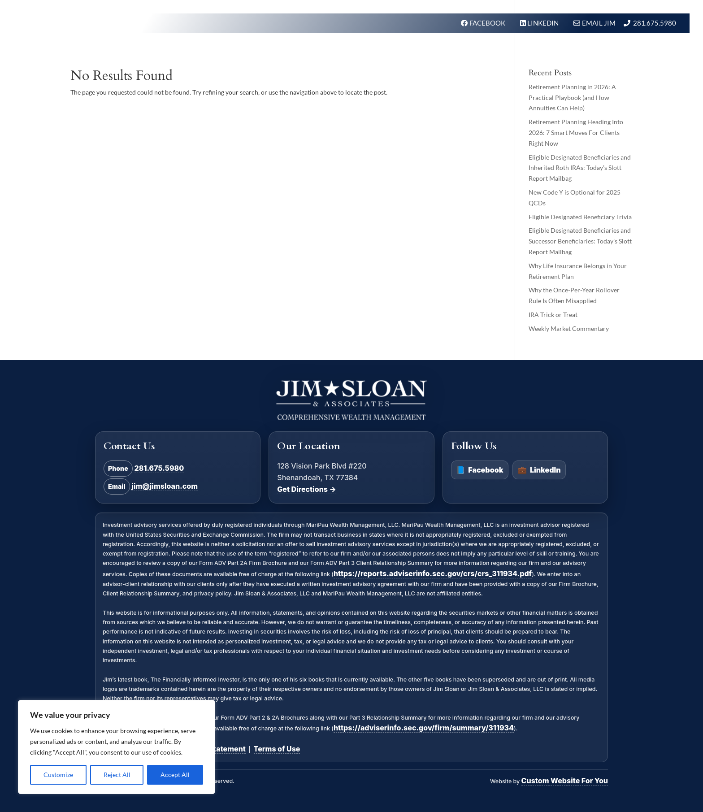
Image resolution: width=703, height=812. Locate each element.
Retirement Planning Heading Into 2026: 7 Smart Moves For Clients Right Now (576, 132)
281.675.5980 (654, 23)
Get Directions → (306, 489)
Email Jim (599, 23)
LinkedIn (539, 470)
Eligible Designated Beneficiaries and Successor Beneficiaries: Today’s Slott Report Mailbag (580, 241)
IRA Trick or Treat (553, 314)
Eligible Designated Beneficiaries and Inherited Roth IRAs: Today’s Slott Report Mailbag (580, 167)
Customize (58, 774)
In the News (528, 51)
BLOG (573, 51)
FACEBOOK (488, 23)
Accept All (175, 774)
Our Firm (428, 51)
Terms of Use (277, 748)
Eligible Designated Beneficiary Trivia (580, 217)
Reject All (117, 774)
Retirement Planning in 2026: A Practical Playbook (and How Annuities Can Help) (572, 97)
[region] (116, 747)
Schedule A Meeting (634, 51)
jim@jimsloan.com (164, 486)
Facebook (479, 470)
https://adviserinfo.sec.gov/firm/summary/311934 (424, 727)
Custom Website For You (564, 780)
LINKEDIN (543, 23)
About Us (475, 51)
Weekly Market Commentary (569, 328)
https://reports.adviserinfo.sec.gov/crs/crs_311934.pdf (433, 573)
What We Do (374, 51)
